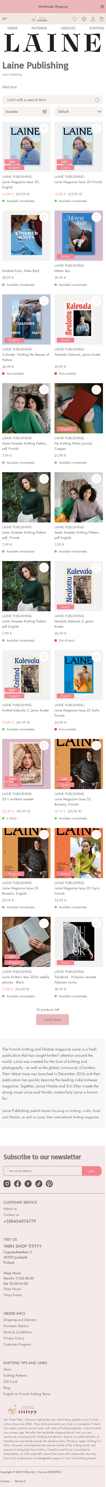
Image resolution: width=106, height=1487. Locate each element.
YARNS (12, 28)
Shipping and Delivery (20, 1319)
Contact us (11, 1214)
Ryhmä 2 (20, 1481)
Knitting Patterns (15, 1375)
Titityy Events (13, 1295)
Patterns (39, 28)
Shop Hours (12, 1288)
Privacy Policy (14, 1338)
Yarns (7, 1369)
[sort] (79, 111)
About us (10, 1208)
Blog (7, 1387)
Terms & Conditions (18, 1332)
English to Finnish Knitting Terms (27, 1393)
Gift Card (10, 1381)
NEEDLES (68, 28)
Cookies (5, 1481)
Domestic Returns (16, 1325)
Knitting (97, 28)
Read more (9, 86)
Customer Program (17, 1344)
